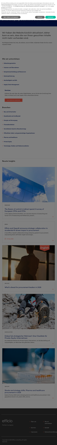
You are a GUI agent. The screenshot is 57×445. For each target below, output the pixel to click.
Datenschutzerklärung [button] (6, 4)
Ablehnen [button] (39, 17)
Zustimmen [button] (50, 17)
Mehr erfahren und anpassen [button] (11, 17)
